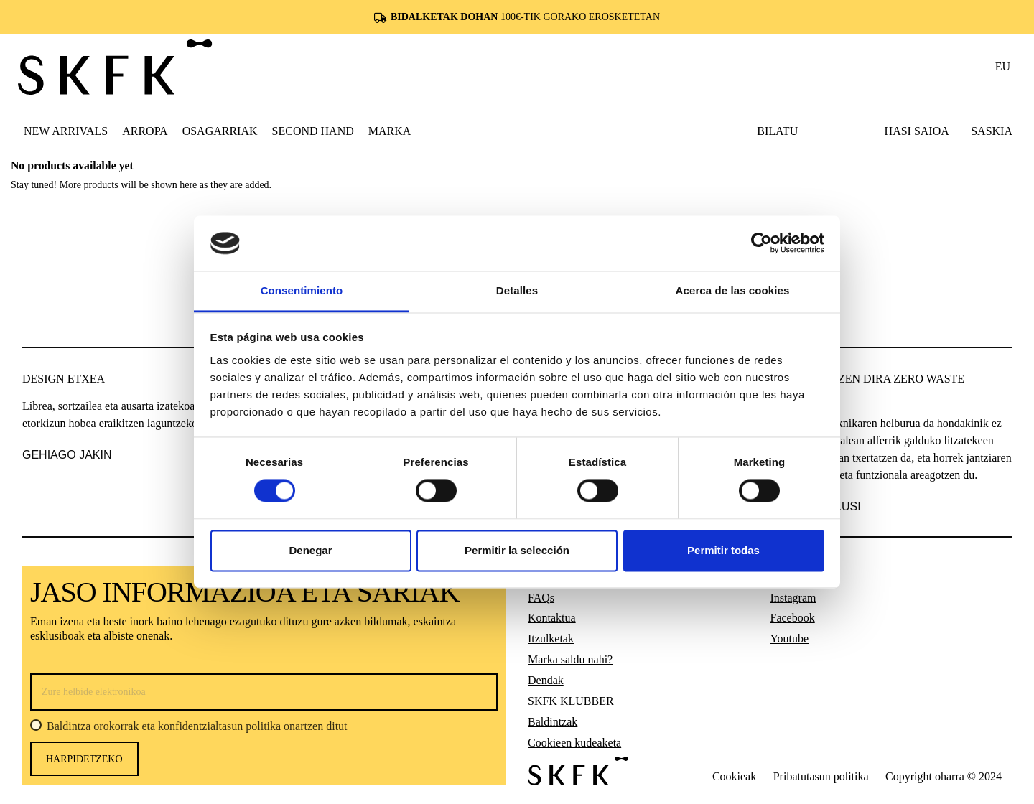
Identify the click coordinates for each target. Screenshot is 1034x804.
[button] (144, 131)
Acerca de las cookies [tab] (733, 290)
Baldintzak (552, 722)
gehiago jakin (66, 455)
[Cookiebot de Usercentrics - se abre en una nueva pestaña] (761, 243)
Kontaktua (552, 618)
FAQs (541, 598)
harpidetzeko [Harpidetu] (84, 759)
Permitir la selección (517, 550)
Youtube (789, 638)
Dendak (546, 680)
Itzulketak (551, 638)
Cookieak (734, 776)
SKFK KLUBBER (571, 701)
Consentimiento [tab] (302, 290)
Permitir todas (723, 550)
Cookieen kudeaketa (574, 743)
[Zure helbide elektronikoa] (264, 692)
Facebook (792, 618)
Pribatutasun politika (821, 776)
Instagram (793, 598)
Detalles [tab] (517, 290)
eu (1002, 66)
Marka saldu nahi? (570, 659)
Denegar (310, 550)
